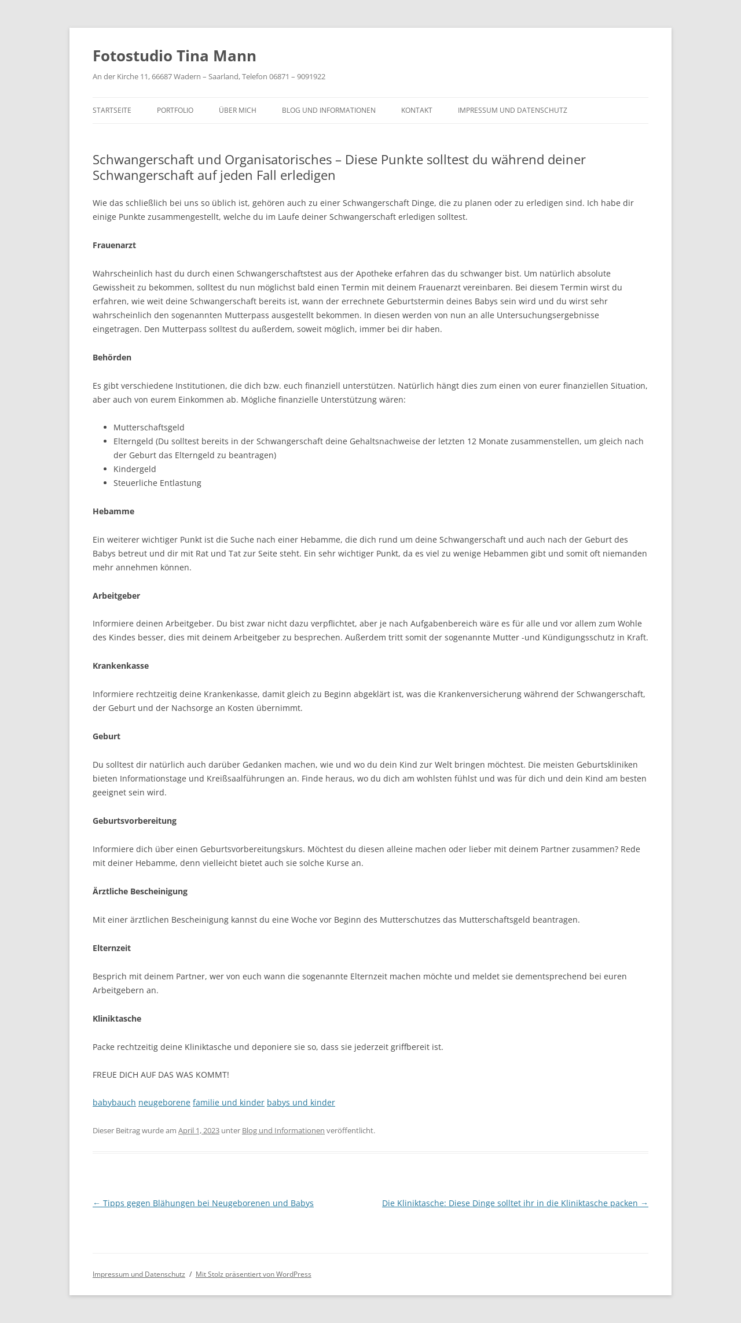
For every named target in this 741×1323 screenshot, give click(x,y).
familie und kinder (229, 1102)
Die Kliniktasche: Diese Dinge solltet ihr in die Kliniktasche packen (515, 1202)
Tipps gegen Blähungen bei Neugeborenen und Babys (203, 1202)
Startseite (112, 110)
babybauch (114, 1102)
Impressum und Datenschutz (512, 110)
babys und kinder (301, 1102)
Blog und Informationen (329, 110)
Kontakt (416, 110)
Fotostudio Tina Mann (174, 55)
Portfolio (175, 110)
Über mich (237, 110)
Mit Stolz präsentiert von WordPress (253, 1274)
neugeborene (164, 1102)
